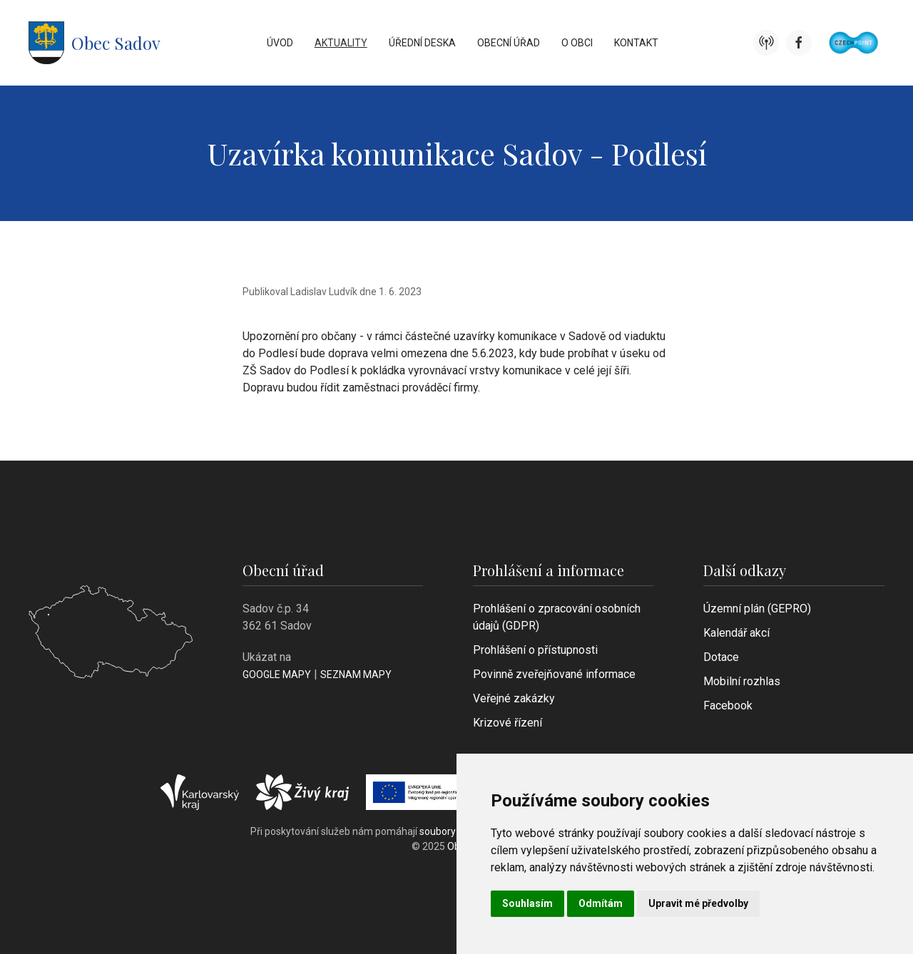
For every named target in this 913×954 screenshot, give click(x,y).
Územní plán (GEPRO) (757, 608)
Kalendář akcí (736, 633)
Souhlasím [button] (527, 903)
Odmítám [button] (600, 903)
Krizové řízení (507, 722)
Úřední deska (422, 42)
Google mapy (277, 674)
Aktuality (341, 42)
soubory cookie (453, 831)
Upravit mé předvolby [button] (698, 903)
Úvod (280, 42)
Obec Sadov (94, 42)
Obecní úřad (508, 42)
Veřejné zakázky (514, 698)
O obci (577, 42)
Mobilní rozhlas (741, 681)
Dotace (721, 657)
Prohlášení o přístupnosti (535, 650)
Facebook (728, 705)
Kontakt (636, 42)
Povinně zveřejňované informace (554, 674)
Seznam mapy (356, 674)
